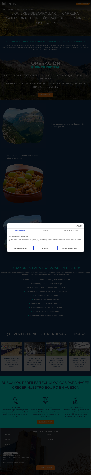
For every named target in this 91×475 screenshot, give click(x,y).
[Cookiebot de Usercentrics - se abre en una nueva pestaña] (75, 226)
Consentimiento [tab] (20, 230)
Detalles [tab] (45, 230)
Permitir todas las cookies (70, 248)
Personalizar (45, 248)
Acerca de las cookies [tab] (71, 230)
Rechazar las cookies (20, 248)
